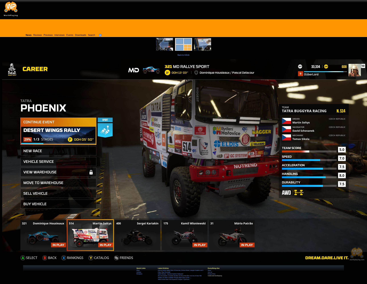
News (138, 270)
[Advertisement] (183, 25)
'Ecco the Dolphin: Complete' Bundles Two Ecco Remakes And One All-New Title (180, 275)
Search (91, 35)
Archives (139, 272)
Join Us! (210, 272)
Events (69, 35)
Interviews (59, 35)
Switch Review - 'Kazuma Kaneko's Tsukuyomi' (170, 274)
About (209, 270)
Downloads (80, 35)
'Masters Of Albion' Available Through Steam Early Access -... (174, 277)
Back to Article (184, 55)
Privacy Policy (211, 274)
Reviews (37, 35)
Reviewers (139, 274)
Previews (48, 35)
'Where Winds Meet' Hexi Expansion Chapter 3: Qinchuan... (174, 279)
